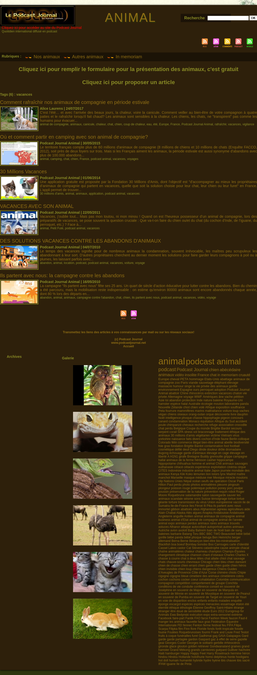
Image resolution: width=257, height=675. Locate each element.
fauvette (191, 622)
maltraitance (213, 411)
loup (235, 411)
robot (231, 491)
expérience (202, 467)
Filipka (173, 629)
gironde (163, 646)
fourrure (171, 411)
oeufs (205, 481)
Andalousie (236, 513)
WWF (198, 397)
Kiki (182, 474)
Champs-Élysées (233, 551)
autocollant (199, 527)
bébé (239, 534)
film (180, 629)
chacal (244, 548)
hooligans (242, 657)
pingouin (233, 484)
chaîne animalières (171, 551)
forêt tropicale (225, 629)
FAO (198, 618)
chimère (222, 572)
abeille (228, 442)
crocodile (241, 425)
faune (224, 439)
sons (197, 498)
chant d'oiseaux (213, 555)
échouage (176, 453)
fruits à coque (167, 636)
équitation (207, 421)
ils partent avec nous (145, 297)
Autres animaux (83, 56)
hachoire (244, 650)
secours (236, 428)
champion (215, 551)
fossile (239, 629)
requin (223, 491)
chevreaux (193, 562)
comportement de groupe (208, 583)
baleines (164, 534)
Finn (187, 629)
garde (162, 639)
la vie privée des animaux (210, 386)
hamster (163, 404)
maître (241, 474)
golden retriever (198, 646)
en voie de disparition (172, 600)
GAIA (221, 636)
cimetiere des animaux (204, 576)
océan (196, 481)
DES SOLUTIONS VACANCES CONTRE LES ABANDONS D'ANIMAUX (80, 241)
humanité (186, 660)
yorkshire (164, 439)
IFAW (162, 664)
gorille (233, 386)
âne (221, 397)
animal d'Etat (179, 520)
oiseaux (182, 414)
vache (229, 397)
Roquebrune (176, 495)
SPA (180, 432)
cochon (163, 579)
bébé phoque (193, 537)
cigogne (163, 576)
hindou (162, 657)
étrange (239, 607)
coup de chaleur (134, 124)
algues (197, 513)
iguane (170, 664)
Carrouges (222, 544)
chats (162, 562)
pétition (239, 397)
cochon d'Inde (210, 439)
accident (241, 421)
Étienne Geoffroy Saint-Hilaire (213, 607)
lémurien (199, 474)
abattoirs (186, 509)
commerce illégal (189, 442)
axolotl (182, 530)
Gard (245, 636)
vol (195, 432)
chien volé (197, 407)
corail (173, 432)
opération (221, 481)
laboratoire (232, 404)
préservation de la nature (186, 491)
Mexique (219, 477)
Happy (185, 653)
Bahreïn (201, 530)
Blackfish (164, 544)
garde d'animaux (194, 453)
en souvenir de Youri (232, 597)
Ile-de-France (179, 506)
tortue (232, 498)
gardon (193, 639)
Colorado (164, 442)
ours (196, 389)
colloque (243, 439)
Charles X (242, 555)
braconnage (206, 432)
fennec (187, 625)
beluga (207, 537)
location (69, 263)
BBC (202, 534)
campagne (240, 456)
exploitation (218, 467)
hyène (216, 660)
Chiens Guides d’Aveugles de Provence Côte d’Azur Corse (197, 570)
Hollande (184, 657)
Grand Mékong (180, 650)
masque (189, 477)
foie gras (164, 446)
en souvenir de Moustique (201, 593)
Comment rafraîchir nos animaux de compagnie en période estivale (74, 102)
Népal (187, 481)
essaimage (228, 604)
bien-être (209, 541)
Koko (189, 474)
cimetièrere (227, 576)
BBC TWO (213, 534)
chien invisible (167, 569)
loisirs (215, 474)
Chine (184, 393)
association (226, 425)
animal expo (166, 523)
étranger (164, 611)
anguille (178, 516)
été (155, 124)
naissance (178, 439)
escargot (175, 604)
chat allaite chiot (215, 558)
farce (204, 618)
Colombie (222, 579)
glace (172, 646)
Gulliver (233, 650)
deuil (186, 449)
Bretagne (193, 456)
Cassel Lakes (167, 548)
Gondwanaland (220, 646)
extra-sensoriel (221, 614)
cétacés (189, 467)
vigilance (248, 124)
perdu (178, 484)
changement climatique (173, 555)
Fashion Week (218, 618)
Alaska (180, 513)
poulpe (238, 488)
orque (210, 414)
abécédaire (230, 369)
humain (174, 660)
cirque (242, 467)
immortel (164, 509)
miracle (230, 477)
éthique (174, 607)
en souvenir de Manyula (218, 590)
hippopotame (167, 463)
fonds (211, 629)
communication (240, 579)
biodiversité (241, 442)
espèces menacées (207, 604)
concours (237, 418)
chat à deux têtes (192, 558)
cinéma (232, 467)
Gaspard (204, 639)
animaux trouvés (229, 523)
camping (56, 159)
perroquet (206, 389)
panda (244, 404)
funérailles (184, 636)
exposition (223, 407)
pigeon (225, 418)
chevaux (188, 425)
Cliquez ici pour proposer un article (128, 82)
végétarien (203, 435)
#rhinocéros (232, 643)
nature (208, 400)
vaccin (237, 502)
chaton (237, 393)
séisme (188, 498)
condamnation (178, 421)
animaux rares (207, 523)
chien (118, 124)
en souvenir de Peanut (235, 593)
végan (162, 414)
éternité (163, 607)
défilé (178, 449)
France (175, 124)
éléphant (220, 382)
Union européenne (219, 502)
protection (189, 400)
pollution (211, 488)
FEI (179, 625)
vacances (234, 124)
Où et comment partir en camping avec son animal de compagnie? (74, 137)
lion (208, 474)
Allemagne (175, 397)
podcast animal (101, 159)
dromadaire (233, 449)
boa (173, 544)
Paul (170, 484)
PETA (184, 379)
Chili (219, 463)
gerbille (218, 643)
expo (207, 614)
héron (246, 653)
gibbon (175, 509)
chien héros (238, 565)
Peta (161, 411)
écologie (207, 404)
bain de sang (233, 530)
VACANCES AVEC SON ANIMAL (37, 206)
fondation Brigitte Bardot (187, 446)
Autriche (163, 530)
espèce (175, 404)
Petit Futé (56, 228)
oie (212, 481)
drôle (221, 449)
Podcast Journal (192, 369)
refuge (213, 425)
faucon (233, 618)
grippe (228, 456)
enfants (202, 600)
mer (209, 477)
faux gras (204, 622)
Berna (175, 541)
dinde (202, 449)
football (235, 446)
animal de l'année (230, 520)
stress (188, 432)
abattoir (174, 393)
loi (166, 400)
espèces (187, 604)
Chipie (241, 572)
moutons (242, 477)
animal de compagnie (54, 124)
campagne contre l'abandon (95, 297)
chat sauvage (236, 558)
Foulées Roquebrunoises (184, 632)
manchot (164, 477)
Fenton (197, 625)
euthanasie (165, 467)
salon (205, 495)
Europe (164, 124)
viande (193, 382)
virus (236, 435)
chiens (172, 414)
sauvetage (206, 382)
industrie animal (193, 470)
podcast (81, 263)
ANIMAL (130, 18)
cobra (240, 576)
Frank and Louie (222, 632)
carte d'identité (239, 544)
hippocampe (225, 460)
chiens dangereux (204, 569)
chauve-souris (175, 562)
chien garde (206, 565)
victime (215, 435)
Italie (207, 470)
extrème (236, 614)
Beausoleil (228, 534)
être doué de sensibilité (185, 611)
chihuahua (184, 463)
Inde (200, 400)
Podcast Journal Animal (197, 124)
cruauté (244, 375)
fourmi (206, 632)
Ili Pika (208, 506)
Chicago (206, 562)
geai (161, 643)
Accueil (128, 346)
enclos (192, 600)
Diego (194, 449)
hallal (161, 460)
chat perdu (165, 428)
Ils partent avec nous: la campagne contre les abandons (62, 275)
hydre (207, 660)
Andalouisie (221, 513)
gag (215, 636)
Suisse (205, 498)
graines (236, 646)
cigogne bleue (179, 576)
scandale (177, 498)
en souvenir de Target (203, 597)
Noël (161, 418)
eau (149, 124)
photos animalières (203, 484)
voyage (140, 263)
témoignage (219, 498)
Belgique (179, 428)
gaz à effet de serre (224, 639)
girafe (182, 456)
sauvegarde (218, 495)
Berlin (233, 439)
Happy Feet (198, 653)
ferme (207, 625)
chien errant (189, 565)
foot (226, 446)
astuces (163, 527)
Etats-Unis (211, 379)
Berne (184, 541)
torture (172, 502)
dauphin (242, 414)
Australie (194, 404)
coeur (194, 579)
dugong (163, 453)
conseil (214, 586)
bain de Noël (215, 530)
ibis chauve (228, 660)
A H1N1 (172, 456)
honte (231, 657)
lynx (222, 474)
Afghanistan (208, 509)
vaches (244, 411)
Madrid (231, 474)
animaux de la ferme (180, 460)
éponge (163, 604)
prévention (211, 491)
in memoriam (227, 375)
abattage (226, 379)
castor (181, 548)
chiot (186, 407)
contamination (213, 446)
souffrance (238, 407)
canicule (88, 124)
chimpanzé (174, 425)
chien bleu (219, 562)
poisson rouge (180, 488)
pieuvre (222, 484)
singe (188, 386)
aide (247, 509)
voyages (132, 159)
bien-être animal (212, 442)
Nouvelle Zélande (170, 407)
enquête (236, 600)
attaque (186, 527)
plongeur (164, 488)
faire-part (178, 618)
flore (193, 629)
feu (224, 625)
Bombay (191, 544)
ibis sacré (243, 660)
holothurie (198, 657)
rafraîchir (220, 124)
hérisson (200, 460)
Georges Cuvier (175, 643)
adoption (220, 389)
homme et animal (203, 463)
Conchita (231, 583)
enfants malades (219, 600)
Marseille (177, 477)
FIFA (230, 625)
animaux (76, 124)
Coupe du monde (198, 428)
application (96, 193)
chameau (201, 551)
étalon (240, 604)
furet (195, 636)
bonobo (203, 544)
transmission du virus (192, 502)
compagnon (166, 583)
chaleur (101, 124)
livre (233, 414)
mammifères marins (190, 411)
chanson (196, 555)
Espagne (186, 389)
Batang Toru (190, 534)
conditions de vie (169, 586)
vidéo (201, 297)
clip (160, 481)
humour (178, 386)
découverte (222, 414)
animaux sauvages (235, 463)
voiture (129, 263)
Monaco (194, 421)
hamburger (172, 653)
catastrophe (211, 548)
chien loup (185, 569)
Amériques (210, 397)
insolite (191, 375)
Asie (161, 400)
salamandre (193, 495)
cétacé (178, 467)
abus (196, 509)
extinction (211, 393)
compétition (182, 583)
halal (184, 404)
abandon (46, 263)
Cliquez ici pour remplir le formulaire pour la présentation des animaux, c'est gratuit (128, 69)
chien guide (222, 565)
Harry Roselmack (218, 653)
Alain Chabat (167, 513)
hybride (198, 660)
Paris (184, 382)
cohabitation (207, 579)
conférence (201, 586)
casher (211, 460)
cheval (174, 379)
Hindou (173, 657)
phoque (187, 418)
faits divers (193, 439)
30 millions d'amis (51, 193)
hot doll (163, 660)
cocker (185, 579)
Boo (211, 544)
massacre (165, 386)
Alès (189, 513)
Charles (229, 555)
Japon (216, 470)
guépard (221, 650)
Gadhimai (205, 636)
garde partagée (177, 639)
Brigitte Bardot (220, 428)
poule (162, 425)
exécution (196, 614)
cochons (174, 579)
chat (110, 124)
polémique (198, 488)
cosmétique (166, 449)
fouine (162, 632)
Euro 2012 (217, 611)
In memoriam (124, 56)
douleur (212, 449)
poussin (163, 491)
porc (230, 488)
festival (216, 625)
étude (206, 611)
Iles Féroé (196, 506)
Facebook (165, 618)
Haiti (161, 653)
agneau (222, 509)
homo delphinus (216, 657)
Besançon (196, 541)
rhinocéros (196, 393)
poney (222, 488)
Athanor (174, 527)
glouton (182, 646)
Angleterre (165, 516)
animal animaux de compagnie (214, 516)
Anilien (188, 516)
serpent (163, 432)
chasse (198, 418)
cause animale (229, 548)
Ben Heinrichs (221, 537)
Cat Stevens (194, 548)
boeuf (181, 544)
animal (44, 159)
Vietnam (226, 435)
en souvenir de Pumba (173, 597)
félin (174, 442)
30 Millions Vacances (23, 171)
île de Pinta (183, 664)
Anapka (207, 513)
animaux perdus (186, 523)
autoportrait (214, 527)
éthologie (186, 607)
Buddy (204, 456)
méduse (201, 477)
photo (186, 484)
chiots (232, 572)
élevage (232, 382)
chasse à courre (169, 558)
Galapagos (233, 636)
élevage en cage (218, 453)
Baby (191, 530)
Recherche (195, 18)
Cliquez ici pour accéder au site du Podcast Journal (42, 28)
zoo (177, 382)
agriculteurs (235, 509)
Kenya (175, 474)
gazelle (242, 639)
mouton (219, 404)
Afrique (210, 407)
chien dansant (236, 562)
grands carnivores (203, 650)
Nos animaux (42, 56)
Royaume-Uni (233, 400)
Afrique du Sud (225, 421)
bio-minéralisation (228, 541)
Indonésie (174, 470)
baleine (218, 400)
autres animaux (233, 527)
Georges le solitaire (200, 643)
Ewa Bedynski (179, 614)
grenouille (216, 456)
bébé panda (175, 537)
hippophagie (211, 418)
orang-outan (197, 414)
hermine (236, 653)
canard (163, 421)
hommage (196, 379)
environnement (168, 389)
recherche (201, 425)
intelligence (173, 418)
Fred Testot (241, 632)
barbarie (175, 534)
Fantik (189, 618)
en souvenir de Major (187, 590)
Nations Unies (173, 481)
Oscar (232, 481)
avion (173, 530)
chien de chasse (169, 565)
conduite (187, 586)
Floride (202, 629)
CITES (162, 470)
